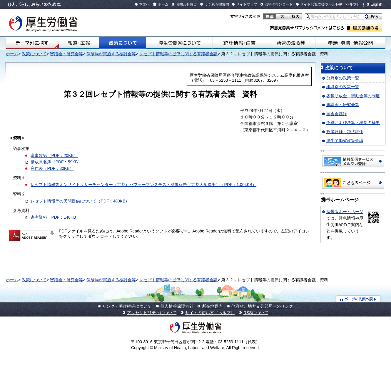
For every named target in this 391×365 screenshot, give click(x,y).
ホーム (163, 4)
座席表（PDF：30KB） (52, 168)
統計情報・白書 (239, 43)
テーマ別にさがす (32, 43)
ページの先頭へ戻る (358, 299)
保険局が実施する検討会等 (111, 53)
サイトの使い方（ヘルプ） (210, 312)
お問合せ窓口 (186, 4)
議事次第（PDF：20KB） (54, 155)
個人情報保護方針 (177, 306)
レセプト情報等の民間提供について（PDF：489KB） (80, 201)
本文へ (144, 4)
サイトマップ (246, 4)
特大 (295, 16)
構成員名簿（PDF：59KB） (56, 162)
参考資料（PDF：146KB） (55, 217)
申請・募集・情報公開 (350, 43)
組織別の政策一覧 (342, 86)
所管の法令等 (290, 43)
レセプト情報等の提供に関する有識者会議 (178, 53)
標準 (269, 16)
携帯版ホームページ (344, 211)
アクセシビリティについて (151, 312)
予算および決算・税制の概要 (353, 122)
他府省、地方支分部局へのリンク (262, 306)
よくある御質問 (216, 4)
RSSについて (255, 312)
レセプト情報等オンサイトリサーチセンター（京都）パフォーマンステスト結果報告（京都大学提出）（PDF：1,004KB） (143, 184)
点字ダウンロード (279, 4)
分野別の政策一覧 (342, 78)
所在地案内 (212, 306)
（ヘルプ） (351, 4)
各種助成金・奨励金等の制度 (353, 95)
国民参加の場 (364, 27)
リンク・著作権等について (127, 306)
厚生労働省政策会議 (344, 140)
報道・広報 (79, 43)
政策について (122, 43)
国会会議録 (336, 113)
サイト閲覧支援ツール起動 (321, 4)
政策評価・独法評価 (344, 131)
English (376, 4)
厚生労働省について (179, 43)
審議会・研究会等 (66, 53)
